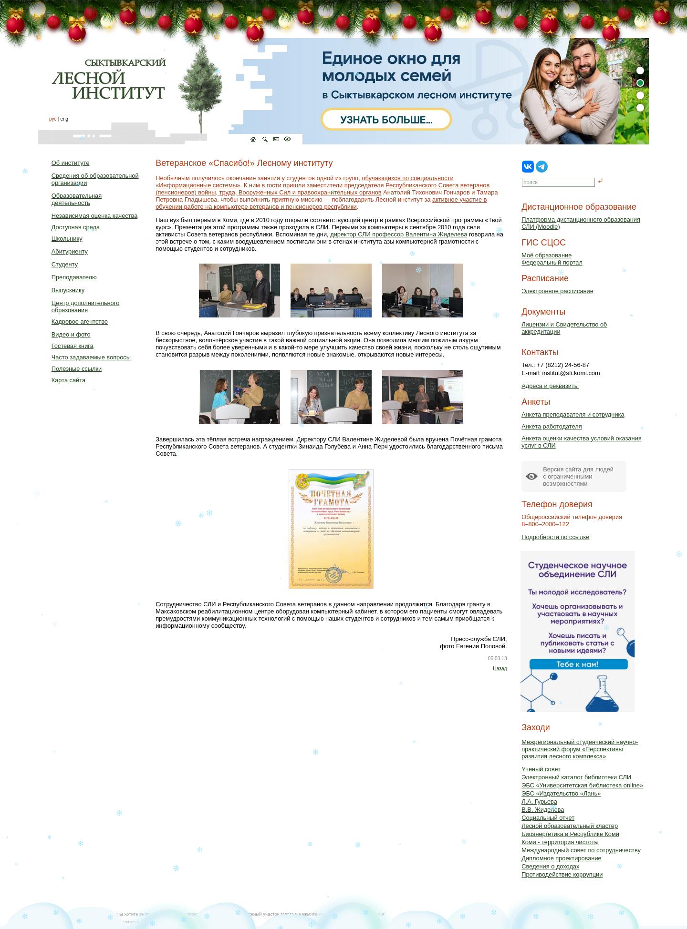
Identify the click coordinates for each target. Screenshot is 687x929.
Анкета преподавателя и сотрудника (572, 414)
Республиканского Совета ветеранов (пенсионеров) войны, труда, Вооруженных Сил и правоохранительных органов (322, 189)
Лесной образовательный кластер (569, 825)
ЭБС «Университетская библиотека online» (582, 785)
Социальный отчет (547, 817)
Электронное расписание (557, 291)
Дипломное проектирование (561, 858)
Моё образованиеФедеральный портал (552, 259)
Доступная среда (76, 227)
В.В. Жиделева (542, 809)
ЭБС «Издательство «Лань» (561, 793)
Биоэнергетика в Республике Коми (570, 833)
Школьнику (67, 238)
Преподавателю (74, 277)
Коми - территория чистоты (560, 842)
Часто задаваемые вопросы (91, 357)
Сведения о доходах (550, 866)
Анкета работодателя (551, 426)
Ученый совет (541, 769)
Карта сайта (68, 380)
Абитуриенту (70, 251)
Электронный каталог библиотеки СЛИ (576, 777)
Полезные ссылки (77, 368)
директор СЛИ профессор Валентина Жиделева (398, 234)
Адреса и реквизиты (550, 385)
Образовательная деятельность (77, 199)
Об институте (71, 162)
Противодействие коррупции (562, 874)
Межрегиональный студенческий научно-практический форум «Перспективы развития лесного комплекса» (579, 749)
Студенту (65, 264)
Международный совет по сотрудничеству (581, 850)
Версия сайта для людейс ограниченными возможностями (578, 476)
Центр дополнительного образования (85, 306)
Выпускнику (68, 290)
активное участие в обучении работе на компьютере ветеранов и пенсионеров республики (321, 203)
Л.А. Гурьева (539, 801)
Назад (500, 668)
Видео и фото (71, 334)
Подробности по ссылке (555, 537)
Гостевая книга (73, 345)
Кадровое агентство (80, 321)
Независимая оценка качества (95, 215)
